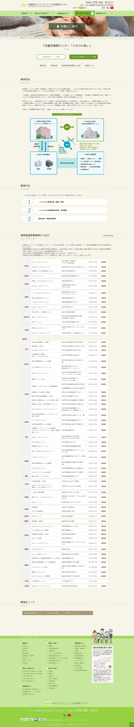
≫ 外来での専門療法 (26, 676)
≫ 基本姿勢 (24, 648)
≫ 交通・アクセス (26, 660)
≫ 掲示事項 (24, 663)
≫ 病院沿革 (24, 651)
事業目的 (42, 65)
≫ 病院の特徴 (25, 653)
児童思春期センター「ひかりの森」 (52, 37)
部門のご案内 (52, 668)
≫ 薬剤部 (49, 676)
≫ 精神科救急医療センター (54, 655)
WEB (103, 262)
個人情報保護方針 (25, 637)
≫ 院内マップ (25, 658)
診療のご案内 (37, 37)
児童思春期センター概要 (51, 57)
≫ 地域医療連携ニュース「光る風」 (31, 691)
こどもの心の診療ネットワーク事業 (83, 57)
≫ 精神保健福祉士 (78, 658)
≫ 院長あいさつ (25, 646)
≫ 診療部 (49, 671)
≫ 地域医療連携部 (52, 685)
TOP (30, 37)
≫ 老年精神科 (51, 651)
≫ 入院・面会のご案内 (27, 678)
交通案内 (36, 637)
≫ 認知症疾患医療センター (54, 660)
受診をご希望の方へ (27, 668)
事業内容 (53, 65)
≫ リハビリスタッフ (79, 660)
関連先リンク (89, 65)
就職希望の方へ (78, 643)
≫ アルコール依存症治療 (54, 653)
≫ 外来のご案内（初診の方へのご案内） (32, 671)
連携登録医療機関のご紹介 (71, 65)
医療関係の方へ (26, 686)
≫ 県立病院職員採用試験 (80, 670)
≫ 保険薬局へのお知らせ (28, 694)
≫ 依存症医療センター (53, 663)
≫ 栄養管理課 (51, 681)
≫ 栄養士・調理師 (78, 663)
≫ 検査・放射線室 (52, 678)
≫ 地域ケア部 (51, 683)
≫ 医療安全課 (51, 688)
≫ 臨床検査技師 (77, 653)
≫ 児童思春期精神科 (53, 648)
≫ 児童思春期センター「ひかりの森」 (57, 658)
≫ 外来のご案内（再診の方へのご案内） (32, 673)
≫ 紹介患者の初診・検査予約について (31, 689)
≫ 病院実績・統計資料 (27, 655)
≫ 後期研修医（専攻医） (80, 646)
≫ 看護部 (49, 673)
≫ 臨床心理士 (77, 665)
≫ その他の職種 (77, 668)
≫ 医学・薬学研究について (28, 681)
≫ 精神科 (49, 646)
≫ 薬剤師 (76, 651)
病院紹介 (24, 643)
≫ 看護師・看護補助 (79, 648)
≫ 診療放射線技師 (78, 655)
